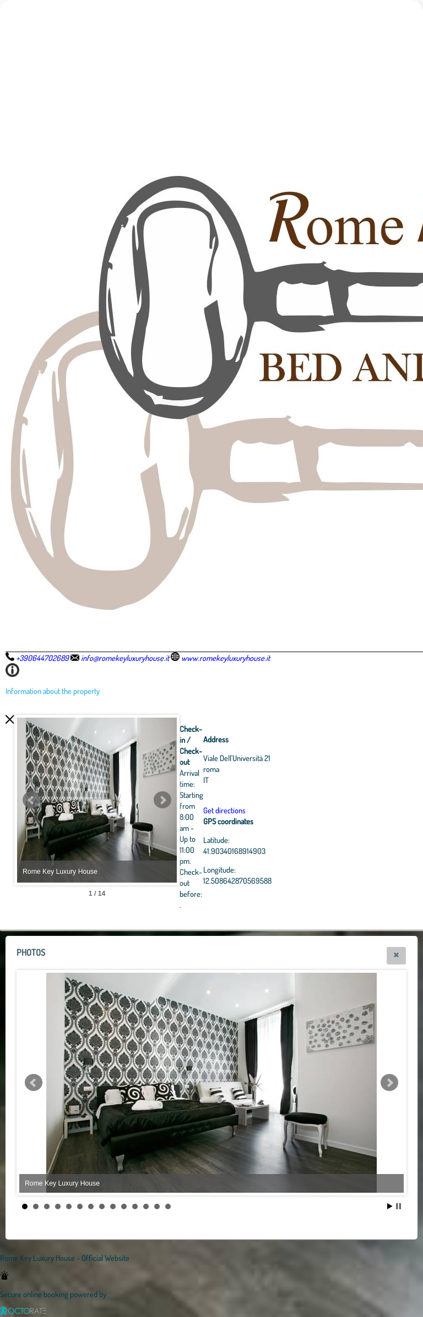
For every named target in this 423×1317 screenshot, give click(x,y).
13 (157, 1206)
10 (124, 1206)
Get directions (285, 810)
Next (223, 800)
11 (135, 1206)
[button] (396, 956)
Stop (398, 1206)
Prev (31, 800)
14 (168, 1206)
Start (390, 1206)
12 (146, 1206)
